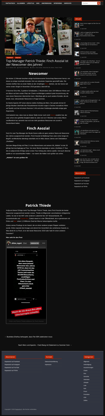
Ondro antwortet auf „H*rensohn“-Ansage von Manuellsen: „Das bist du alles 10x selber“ (89, 121)
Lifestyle (30, 3)
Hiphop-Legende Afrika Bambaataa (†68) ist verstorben (89, 111)
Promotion (87, 394)
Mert (15, 221)
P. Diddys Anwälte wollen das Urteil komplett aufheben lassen (89, 92)
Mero (47, 84)
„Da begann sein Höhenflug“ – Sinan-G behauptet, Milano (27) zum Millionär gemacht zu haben (90, 62)
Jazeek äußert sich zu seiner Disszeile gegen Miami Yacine (89, 83)
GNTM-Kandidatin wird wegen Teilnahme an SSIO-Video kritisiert (89, 52)
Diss (37, 3)
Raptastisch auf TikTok (80, 186)
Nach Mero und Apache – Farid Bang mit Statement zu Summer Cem (45, 345)
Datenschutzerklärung (51, 361)
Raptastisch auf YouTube (81, 183)
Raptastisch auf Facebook (81, 178)
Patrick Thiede (58, 67)
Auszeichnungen (88, 367)
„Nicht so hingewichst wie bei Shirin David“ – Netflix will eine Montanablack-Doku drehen (89, 34)
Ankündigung (47, 3)
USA (85, 397)
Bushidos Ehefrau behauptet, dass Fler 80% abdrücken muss (28, 337)
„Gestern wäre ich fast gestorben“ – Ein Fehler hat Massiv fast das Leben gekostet (90, 101)
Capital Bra (24, 218)
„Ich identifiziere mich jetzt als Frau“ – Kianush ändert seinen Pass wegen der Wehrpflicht (90, 132)
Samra (53, 115)
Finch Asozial (39, 67)
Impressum (48, 364)
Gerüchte (67, 3)
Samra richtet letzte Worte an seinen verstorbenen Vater (89, 142)
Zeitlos (85, 400)
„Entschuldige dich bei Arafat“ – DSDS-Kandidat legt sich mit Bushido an (90, 43)
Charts (85, 370)
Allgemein (21, 3)
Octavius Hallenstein (24, 67)
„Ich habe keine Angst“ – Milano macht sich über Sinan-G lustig (90, 151)
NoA (85, 388)
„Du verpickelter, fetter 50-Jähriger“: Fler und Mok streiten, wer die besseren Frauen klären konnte (89, 73)
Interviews (58, 3)
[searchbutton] (98, 3)
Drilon (33, 67)
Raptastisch (10, 3)
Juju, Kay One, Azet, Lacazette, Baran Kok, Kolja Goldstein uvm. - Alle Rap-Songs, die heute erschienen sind (89, 160)
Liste (85, 385)
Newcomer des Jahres (48, 67)
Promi (85, 391)
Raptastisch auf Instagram (82, 180)
